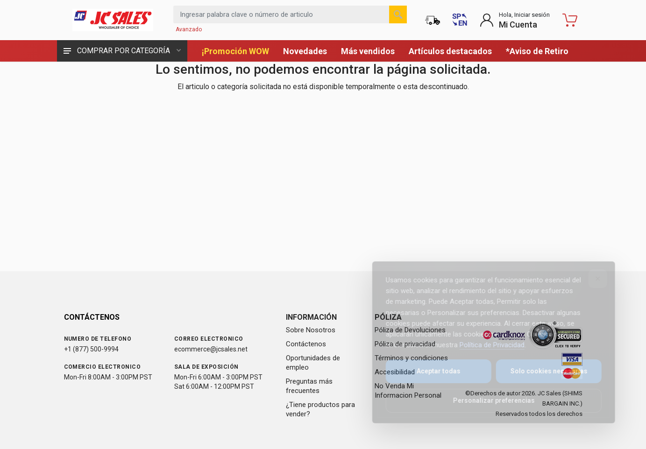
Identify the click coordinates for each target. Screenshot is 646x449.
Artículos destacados (450, 51)
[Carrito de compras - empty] (569, 20)
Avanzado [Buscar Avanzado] (189, 29)
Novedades (305, 51)
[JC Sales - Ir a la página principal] (113, 20)
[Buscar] (398, 14)
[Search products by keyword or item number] (290, 14)
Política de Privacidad (485, 345)
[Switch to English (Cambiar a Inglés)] (459, 20)
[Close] (591, 278)
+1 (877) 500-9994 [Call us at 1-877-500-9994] (91, 349)
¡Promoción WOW (235, 51)
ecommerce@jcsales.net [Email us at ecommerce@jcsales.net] (211, 349)
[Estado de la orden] (432, 20)
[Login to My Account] (514, 20)
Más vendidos (368, 51)
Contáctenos (306, 344)
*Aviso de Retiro (537, 51)
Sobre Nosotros (310, 330)
